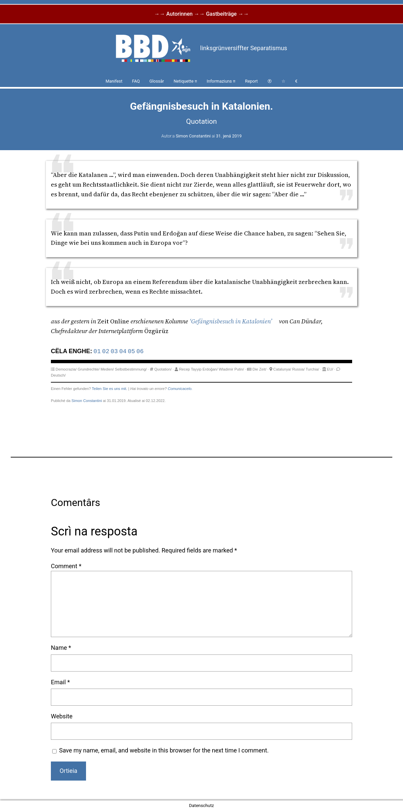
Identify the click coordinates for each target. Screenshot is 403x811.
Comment (66, 566)
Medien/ (107, 369)
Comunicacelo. (180, 389)
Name (61, 647)
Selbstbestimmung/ (131, 369)
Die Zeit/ (259, 369)
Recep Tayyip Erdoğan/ (198, 369)
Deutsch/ (58, 375)
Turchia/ (312, 369)
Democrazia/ (66, 369)
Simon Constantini (193, 135)
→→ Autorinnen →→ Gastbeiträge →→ (201, 14)
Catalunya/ (282, 369)
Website (61, 716)
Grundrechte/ (88, 369)
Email (60, 682)
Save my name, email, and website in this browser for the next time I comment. (164, 750)
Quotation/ (163, 369)
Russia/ (298, 369)
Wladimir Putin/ (231, 369)
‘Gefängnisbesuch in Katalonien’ (230, 321)
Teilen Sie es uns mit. (109, 389)
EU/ (330, 369)
